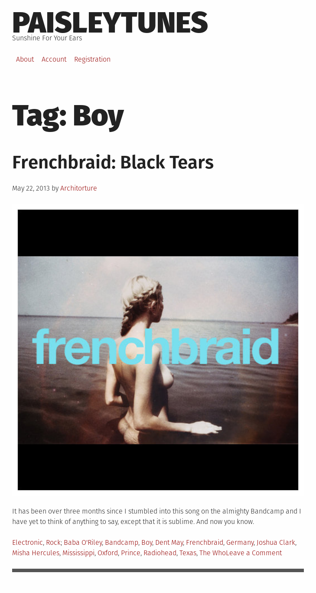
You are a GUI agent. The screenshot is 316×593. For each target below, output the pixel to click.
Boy (146, 542)
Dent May (169, 542)
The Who (212, 553)
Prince (130, 553)
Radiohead (159, 553)
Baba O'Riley (83, 542)
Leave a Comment (254, 553)
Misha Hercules (35, 553)
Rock (53, 542)
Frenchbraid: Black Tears (113, 162)
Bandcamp (121, 542)
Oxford (108, 553)
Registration (92, 59)
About (25, 59)
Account (54, 59)
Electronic (27, 542)
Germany (240, 542)
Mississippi (78, 553)
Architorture (78, 188)
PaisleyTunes (110, 22)
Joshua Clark (276, 542)
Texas (187, 553)
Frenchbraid (204, 542)
